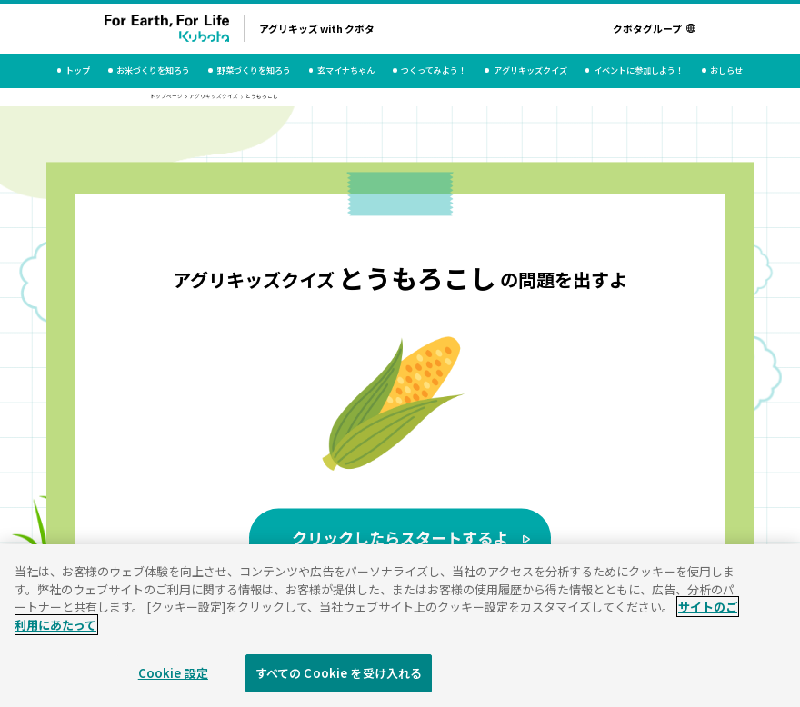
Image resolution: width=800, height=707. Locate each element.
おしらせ (726, 70)
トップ (77, 70)
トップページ (166, 97)
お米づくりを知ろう (153, 70)
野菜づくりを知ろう (254, 70)
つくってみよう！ (433, 70)
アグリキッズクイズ (530, 70)
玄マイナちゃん (346, 70)
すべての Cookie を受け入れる (338, 681)
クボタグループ (654, 28)
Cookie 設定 (173, 681)
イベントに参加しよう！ (639, 70)
